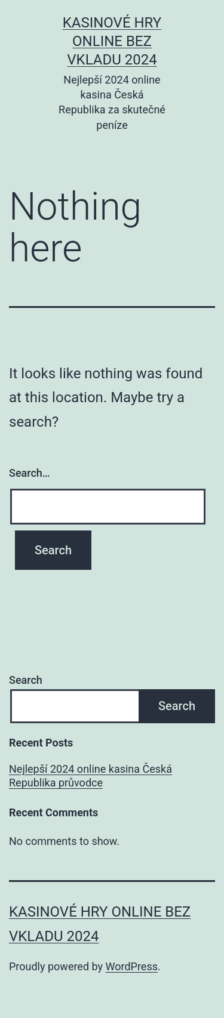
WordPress (132, 966)
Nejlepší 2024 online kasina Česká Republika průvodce (90, 776)
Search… (29, 473)
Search (25, 680)
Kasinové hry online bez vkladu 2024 (112, 41)
